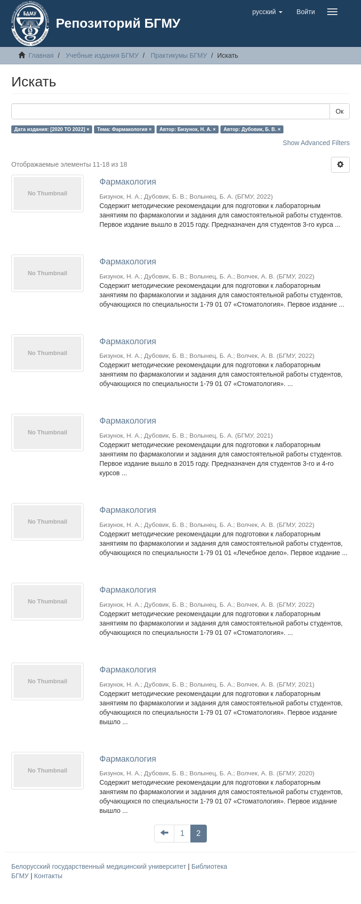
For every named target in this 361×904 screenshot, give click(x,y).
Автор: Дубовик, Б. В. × (252, 129)
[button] (267, 11)
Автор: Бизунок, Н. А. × (187, 129)
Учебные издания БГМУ (102, 55)
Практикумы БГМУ (178, 55)
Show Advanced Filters (316, 143)
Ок (340, 111)
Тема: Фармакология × (124, 129)
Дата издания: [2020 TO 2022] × (51, 129)
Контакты (48, 876)
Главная (41, 55)
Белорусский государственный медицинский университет (99, 866)
